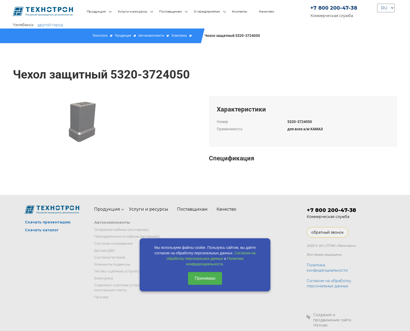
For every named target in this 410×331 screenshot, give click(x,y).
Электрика (179, 35)
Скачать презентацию (48, 222)
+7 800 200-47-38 (333, 8)
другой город (50, 25)
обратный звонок (327, 232)
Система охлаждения (113, 243)
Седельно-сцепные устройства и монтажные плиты (123, 287)
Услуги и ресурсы (132, 11)
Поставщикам (170, 11)
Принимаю (205, 278)
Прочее (101, 297)
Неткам (320, 325)
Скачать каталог (42, 230)
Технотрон (100, 35)
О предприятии (207, 11)
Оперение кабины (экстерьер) (121, 229)
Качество (266, 11)
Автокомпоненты (151, 35)
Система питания (109, 257)
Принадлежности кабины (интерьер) (127, 236)
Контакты (239, 11)
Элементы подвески (112, 264)
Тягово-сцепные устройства (119, 271)
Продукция (96, 11)
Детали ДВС (105, 250)
